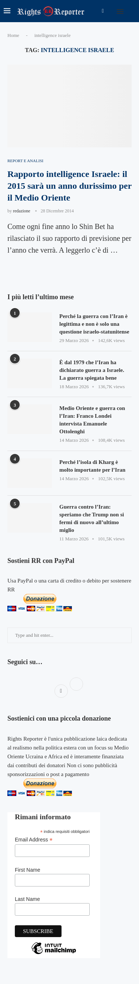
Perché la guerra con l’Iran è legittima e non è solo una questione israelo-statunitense (94, 324)
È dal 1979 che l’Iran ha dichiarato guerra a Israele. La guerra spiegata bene (91, 370)
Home (13, 35)
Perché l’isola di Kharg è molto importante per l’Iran (92, 466)
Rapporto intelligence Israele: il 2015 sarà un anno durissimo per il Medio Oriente (69, 186)
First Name (27, 870)
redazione (21, 210)
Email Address (34, 839)
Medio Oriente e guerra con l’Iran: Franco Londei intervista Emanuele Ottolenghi (92, 419)
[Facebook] (103, 11)
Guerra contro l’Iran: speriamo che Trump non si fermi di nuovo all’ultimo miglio (91, 518)
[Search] (131, 11)
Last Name (27, 899)
